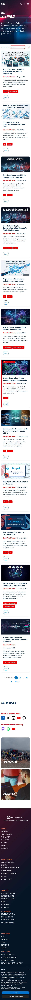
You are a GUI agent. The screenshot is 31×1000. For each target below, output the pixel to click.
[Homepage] (10, 4)
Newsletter (5, 945)
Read (5, 97)
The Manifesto (5, 837)
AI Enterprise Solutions (9, 957)
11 (11, 682)
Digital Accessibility (7, 954)
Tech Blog (4, 948)
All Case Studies (6, 879)
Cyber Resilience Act (7, 960)
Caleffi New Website (7, 862)
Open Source (5, 840)
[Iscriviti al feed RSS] (28, 47)
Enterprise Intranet (8, 922)
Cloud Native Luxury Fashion (10, 868)
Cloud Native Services (8, 893)
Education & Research (8, 920)
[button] (29, 969)
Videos (3, 942)
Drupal (3, 902)
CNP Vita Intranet (7, 871)
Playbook (4, 842)
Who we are (4, 831)
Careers (3, 845)
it (24, 4)
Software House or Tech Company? (12, 963)
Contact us (4, 848)
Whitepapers (5, 939)
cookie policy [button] (6, 979)
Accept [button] (15, 992)
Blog (2, 936)
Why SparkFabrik (6, 834)
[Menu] (28, 4)
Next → (17, 681)
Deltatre (4, 876)
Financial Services (7, 917)
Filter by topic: (5, 47)
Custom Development (7, 896)
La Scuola (4, 865)
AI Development (6, 904)
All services (5, 907)
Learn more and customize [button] (15, 996)
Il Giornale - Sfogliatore (9, 873)
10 (27, 678)
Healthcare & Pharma (8, 914)
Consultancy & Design (8, 899)
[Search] (21, 4)
